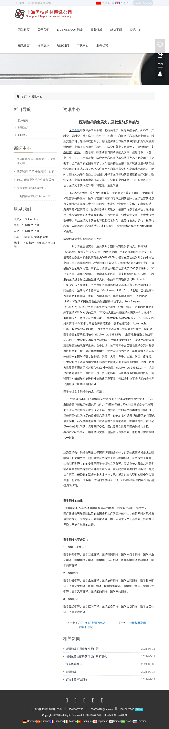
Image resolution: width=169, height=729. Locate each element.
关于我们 (43, 29)
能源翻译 (71, 671)
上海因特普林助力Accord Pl (33, 196)
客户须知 (22, 120)
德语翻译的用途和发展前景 (82, 648)
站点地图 (122, 715)
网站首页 (24, 29)
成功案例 (116, 29)
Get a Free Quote (143, 2)
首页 (24, 96)
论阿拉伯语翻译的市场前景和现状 (86, 656)
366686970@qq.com (35, 236)
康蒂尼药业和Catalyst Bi (31, 187)
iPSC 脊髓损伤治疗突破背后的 (35, 179)
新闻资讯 (22, 135)
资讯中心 (136, 29)
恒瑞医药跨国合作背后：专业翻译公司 (36, 161)
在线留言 (24, 45)
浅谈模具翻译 (137, 622)
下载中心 (83, 45)
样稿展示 (43, 45)
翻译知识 (22, 127)
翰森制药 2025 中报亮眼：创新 (36, 171)
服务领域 (96, 29)
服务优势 (102, 45)
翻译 (77, 130)
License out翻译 (70, 29)
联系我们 (63, 45)
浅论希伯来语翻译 (77, 679)
